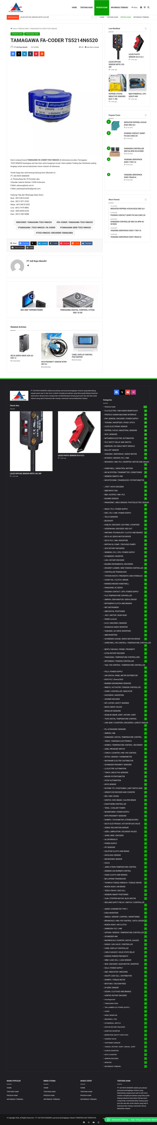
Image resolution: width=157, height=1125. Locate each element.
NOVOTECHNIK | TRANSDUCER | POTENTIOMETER (124, 480)
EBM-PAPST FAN (111, 490)
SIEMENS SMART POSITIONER (116, 894)
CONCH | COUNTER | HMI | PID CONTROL (121, 752)
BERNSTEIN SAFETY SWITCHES (116, 1034)
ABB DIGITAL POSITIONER (115, 611)
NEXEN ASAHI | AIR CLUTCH (116, 924)
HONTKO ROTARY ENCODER (116, 995)
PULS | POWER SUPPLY (114, 671)
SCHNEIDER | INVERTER (114, 556)
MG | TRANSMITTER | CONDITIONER (123, 472)
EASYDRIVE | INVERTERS (114, 695)
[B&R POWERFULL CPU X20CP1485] (137, 82)
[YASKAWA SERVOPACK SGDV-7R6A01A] (115, 180)
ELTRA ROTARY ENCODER (115, 653)
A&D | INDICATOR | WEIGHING (116, 971)
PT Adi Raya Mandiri (21, 47)
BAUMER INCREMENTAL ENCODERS (119, 563)
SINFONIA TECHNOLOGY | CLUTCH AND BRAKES (124, 532)
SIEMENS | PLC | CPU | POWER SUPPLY (120, 552)
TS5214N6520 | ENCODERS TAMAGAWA (55, 233)
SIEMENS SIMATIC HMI (114, 476)
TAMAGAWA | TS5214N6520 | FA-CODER (37, 228)
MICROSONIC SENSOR (113, 858)
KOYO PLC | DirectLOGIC (114, 679)
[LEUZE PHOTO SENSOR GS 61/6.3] (137, 43)
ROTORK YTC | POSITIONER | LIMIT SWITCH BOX (124, 788)
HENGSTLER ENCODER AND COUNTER (120, 792)
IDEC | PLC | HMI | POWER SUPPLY (118, 512)
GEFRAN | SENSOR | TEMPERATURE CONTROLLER (124, 932)
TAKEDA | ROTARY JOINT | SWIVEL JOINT (120, 1046)
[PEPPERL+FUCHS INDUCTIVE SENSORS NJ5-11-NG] (117, 82)
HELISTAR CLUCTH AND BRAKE (117, 851)
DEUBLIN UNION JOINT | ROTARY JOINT (120, 714)
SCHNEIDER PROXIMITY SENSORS (118, 764)
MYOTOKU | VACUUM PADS (115, 983)
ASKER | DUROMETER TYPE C (116, 908)
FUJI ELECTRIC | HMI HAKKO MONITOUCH (121, 410)
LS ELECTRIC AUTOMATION (115, 768)
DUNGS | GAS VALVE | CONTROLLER (119, 944)
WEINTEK (108, 1062)
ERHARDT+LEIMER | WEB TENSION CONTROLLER (124, 567)
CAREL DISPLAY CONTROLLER (116, 948)
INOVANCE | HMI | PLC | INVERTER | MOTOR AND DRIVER (127, 461)
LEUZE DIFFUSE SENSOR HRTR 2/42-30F (34, 17)
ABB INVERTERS (111, 634)
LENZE (107, 1011)
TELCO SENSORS (111, 516)
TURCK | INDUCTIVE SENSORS (116, 772)
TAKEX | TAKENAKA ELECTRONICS (118, 740)
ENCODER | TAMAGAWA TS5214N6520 (34, 222)
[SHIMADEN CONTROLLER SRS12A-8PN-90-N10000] (115, 152)
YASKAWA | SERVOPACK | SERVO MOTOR (121, 453)
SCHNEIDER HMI (111, 936)
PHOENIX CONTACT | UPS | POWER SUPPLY (122, 591)
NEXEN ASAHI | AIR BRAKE (115, 886)
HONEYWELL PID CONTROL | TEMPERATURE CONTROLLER (128, 642)
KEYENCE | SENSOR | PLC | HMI (117, 457)
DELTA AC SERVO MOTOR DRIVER (118, 536)
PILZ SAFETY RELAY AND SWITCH (118, 442)
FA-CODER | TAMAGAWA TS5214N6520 (75, 222)
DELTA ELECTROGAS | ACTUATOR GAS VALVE (122, 823)
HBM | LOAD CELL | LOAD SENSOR (118, 959)
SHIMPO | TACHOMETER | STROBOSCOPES (121, 819)
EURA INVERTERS (111, 912)
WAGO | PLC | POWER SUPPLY (116, 508)
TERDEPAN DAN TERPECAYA (86, 1117)
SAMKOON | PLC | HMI (113, 928)
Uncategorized (110, 999)
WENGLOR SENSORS (113, 710)
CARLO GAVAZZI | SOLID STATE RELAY (120, 952)
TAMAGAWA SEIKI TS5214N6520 (76, 228)
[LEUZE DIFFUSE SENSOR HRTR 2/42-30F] (117, 46)
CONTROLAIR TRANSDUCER (116, 571)
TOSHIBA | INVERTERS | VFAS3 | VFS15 (120, 422)
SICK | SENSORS (111, 434)
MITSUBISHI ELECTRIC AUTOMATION (119, 438)
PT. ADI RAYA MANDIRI (44, 1117)
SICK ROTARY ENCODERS (114, 548)
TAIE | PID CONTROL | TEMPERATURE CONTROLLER (125, 664)
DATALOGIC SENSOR (113, 855)
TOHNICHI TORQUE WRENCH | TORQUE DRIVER (123, 882)
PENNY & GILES (111, 619)
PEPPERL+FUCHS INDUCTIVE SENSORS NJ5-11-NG (117, 96)
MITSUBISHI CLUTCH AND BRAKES (118, 603)
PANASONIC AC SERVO (114, 587)
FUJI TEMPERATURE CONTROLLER (118, 595)
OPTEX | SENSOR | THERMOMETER (118, 756)
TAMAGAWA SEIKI (32, 34)
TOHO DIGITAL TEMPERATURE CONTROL (121, 718)
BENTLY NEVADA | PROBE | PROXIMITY (120, 649)
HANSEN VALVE (110, 1038)
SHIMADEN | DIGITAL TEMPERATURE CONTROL (123, 736)
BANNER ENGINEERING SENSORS (118, 683)
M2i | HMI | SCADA (112, 796)
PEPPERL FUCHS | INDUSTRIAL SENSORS (121, 430)
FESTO (107, 862)
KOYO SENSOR (110, 784)
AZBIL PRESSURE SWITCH (115, 748)
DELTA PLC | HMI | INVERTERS (116, 540)
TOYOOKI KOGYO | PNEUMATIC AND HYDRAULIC (124, 575)
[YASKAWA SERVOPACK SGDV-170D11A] (115, 165)
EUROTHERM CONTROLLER (115, 803)
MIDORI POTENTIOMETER (115, 776)
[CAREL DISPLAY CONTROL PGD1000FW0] (85, 342)
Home (14, 29)
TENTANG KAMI (86, 7)
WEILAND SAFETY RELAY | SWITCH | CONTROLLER (124, 902)
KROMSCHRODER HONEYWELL (117, 583)
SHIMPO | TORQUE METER (115, 979)
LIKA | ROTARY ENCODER (114, 560)
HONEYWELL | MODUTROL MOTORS (119, 468)
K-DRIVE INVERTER (112, 1050)
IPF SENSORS (110, 847)
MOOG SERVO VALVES (113, 706)
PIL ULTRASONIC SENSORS (115, 729)
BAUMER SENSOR (112, 498)
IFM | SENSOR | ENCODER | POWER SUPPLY (121, 418)
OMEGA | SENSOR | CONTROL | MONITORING (122, 916)
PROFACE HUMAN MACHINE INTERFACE (120, 414)
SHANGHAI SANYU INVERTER (116, 626)
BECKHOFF (109, 520)
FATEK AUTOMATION (113, 780)
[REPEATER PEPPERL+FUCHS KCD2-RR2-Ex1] (115, 125)
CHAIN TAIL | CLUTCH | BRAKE (116, 579)
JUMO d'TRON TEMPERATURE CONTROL (121, 866)
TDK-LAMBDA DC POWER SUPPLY (117, 1007)
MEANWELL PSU (111, 1018)
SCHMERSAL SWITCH (113, 1022)
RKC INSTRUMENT (112, 607)
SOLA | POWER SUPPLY (114, 967)
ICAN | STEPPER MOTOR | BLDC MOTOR (120, 898)
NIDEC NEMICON (111, 1015)
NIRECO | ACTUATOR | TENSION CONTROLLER (123, 687)
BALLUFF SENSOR (112, 449)
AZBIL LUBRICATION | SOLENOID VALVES (121, 831)
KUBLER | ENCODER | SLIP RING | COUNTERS (122, 524)
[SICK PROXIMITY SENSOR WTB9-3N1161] (54, 345)
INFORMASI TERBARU (119, 7)
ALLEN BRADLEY (111, 839)
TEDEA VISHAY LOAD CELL (115, 890)
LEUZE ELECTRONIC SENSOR (116, 426)
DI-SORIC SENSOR (112, 987)
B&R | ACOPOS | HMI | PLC (115, 494)
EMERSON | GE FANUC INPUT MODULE (120, 446)
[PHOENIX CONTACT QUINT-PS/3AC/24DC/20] (115, 139)
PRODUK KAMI (101, 7)
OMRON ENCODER (111, 1058)
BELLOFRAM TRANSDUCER (115, 878)
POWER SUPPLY (111, 843)
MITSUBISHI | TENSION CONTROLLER (119, 660)
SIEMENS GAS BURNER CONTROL (118, 870)
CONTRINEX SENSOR (112, 1042)
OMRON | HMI (110, 733)
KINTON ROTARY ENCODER (115, 1026)
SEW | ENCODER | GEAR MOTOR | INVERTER (122, 963)
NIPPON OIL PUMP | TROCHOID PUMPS (120, 544)
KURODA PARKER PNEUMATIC (116, 956)
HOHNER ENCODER (112, 698)
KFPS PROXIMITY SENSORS (115, 815)
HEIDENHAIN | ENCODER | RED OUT (118, 528)
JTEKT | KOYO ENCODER (114, 486)
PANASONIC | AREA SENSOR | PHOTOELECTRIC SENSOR (127, 502)
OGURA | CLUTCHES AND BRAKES (118, 991)
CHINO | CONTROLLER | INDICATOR (118, 691)
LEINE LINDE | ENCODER (114, 835)
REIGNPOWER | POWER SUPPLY (117, 811)
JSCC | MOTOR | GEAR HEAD (116, 615)
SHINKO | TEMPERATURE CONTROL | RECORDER (124, 744)
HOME (74, 7)
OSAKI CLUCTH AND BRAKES (116, 874)
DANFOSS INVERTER (112, 1030)
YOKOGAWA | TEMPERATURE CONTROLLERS (122, 657)
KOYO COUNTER (111, 1054)
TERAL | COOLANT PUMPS (115, 807)
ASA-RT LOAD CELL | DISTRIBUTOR (118, 975)
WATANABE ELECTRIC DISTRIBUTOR (119, 760)
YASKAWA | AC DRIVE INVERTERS (118, 630)
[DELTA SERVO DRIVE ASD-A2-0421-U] (24, 342)
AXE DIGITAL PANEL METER (121, 675)
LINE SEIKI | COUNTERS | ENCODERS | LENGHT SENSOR (126, 722)
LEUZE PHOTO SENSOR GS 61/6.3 (71, 455)
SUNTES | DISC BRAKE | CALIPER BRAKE (120, 799)
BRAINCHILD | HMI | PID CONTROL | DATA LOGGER (124, 920)
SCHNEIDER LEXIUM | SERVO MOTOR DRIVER (122, 638)
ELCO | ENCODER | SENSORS (116, 622)
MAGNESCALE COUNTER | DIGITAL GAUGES (122, 940)
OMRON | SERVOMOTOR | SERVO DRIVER (121, 599)
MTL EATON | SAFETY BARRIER (117, 702)
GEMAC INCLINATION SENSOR (117, 827)
